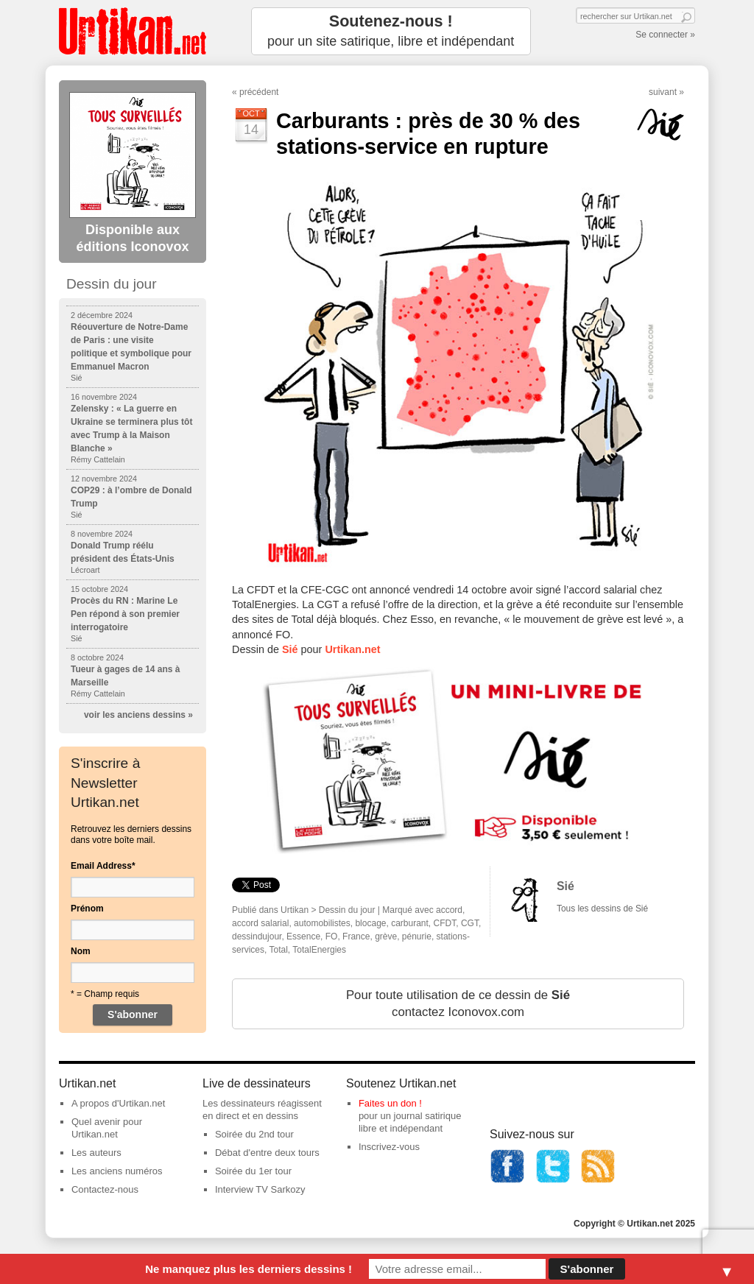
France (356, 936)
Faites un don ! (390, 1103)
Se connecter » (665, 34)
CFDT (445, 923)
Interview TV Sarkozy (260, 1189)
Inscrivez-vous (389, 1146)
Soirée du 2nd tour (254, 1134)
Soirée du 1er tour (253, 1171)
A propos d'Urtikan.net (118, 1103)
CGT (470, 923)
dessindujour (256, 936)
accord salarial (260, 923)
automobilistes (322, 923)
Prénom (87, 908)
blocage (370, 923)
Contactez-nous (104, 1189)
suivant (663, 92)
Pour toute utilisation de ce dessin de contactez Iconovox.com (458, 1004)
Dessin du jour (347, 910)
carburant (410, 923)
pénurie (416, 936)
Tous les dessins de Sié (602, 908)
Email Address (103, 866)
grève (386, 936)
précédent (258, 92)
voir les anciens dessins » (138, 715)
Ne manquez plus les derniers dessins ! (248, 1269)
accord (449, 910)
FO (331, 936)
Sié (565, 886)
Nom (81, 951)
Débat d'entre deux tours (267, 1152)
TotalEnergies (319, 950)
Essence (303, 936)
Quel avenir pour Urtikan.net (106, 1128)
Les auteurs (96, 1152)
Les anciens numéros (117, 1171)
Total (278, 950)
